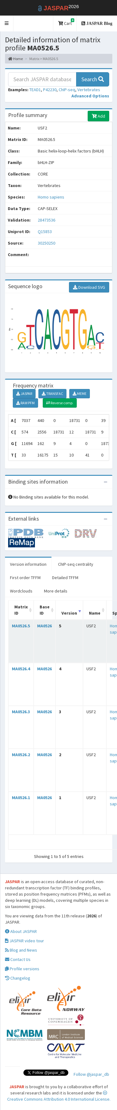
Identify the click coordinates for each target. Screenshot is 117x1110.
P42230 (49, 89)
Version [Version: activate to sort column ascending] (69, 613)
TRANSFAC (52, 393)
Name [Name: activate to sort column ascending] (94, 613)
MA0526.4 (21, 669)
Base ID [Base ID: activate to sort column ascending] (45, 610)
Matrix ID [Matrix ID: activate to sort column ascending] (21, 610)
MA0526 (44, 626)
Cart (66, 22)
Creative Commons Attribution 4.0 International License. (58, 1096)
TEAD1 (35, 89)
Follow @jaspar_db (91, 1074)
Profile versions (22, 969)
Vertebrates (88, 89)
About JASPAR (21, 931)
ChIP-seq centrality (75, 564)
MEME (79, 393)
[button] (6, 23)
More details (55, 591)
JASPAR (24, 393)
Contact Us (18, 959)
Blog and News (21, 950)
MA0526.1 (21, 797)
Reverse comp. (59, 402)
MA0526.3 (21, 711)
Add (98, 116)
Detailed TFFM (65, 577)
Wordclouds (21, 591)
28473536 (46, 220)
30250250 (46, 243)
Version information (28, 564)
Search (92, 79)
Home (15, 58)
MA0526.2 (21, 754)
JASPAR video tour (24, 941)
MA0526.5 (21, 626)
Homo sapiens (51, 197)
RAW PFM (25, 402)
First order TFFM (25, 577)
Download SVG (89, 287)
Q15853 (45, 231)
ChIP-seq (67, 89)
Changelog (17, 978)
